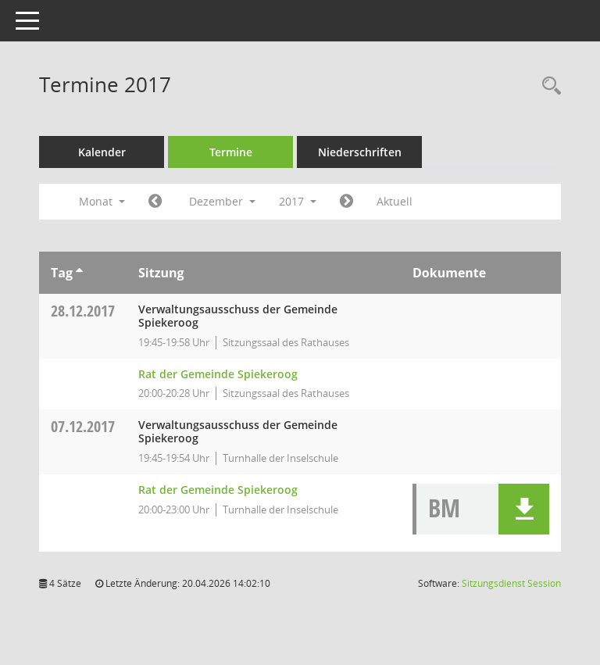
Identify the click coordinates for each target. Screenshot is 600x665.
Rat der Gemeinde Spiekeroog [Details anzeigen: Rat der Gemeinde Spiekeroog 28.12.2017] (218, 373)
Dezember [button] (222, 201)
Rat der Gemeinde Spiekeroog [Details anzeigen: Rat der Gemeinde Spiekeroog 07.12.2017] (218, 489)
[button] (523, 509)
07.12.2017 (83, 426)
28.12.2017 (83, 310)
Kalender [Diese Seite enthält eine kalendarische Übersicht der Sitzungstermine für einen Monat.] (102, 152)
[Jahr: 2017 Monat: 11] (155, 202)
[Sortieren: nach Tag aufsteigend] (79, 272)
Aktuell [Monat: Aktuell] (394, 201)
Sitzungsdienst (511, 583)
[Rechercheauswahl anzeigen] (547, 86)
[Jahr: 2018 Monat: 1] (346, 202)
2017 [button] (297, 201)
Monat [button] (102, 201)
